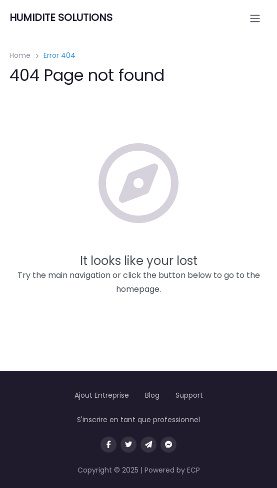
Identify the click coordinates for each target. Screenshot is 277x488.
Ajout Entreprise (101, 395)
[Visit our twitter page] (128, 445)
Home (20, 55)
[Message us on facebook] (168, 445)
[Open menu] (255, 18)
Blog (152, 395)
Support (189, 395)
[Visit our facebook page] (108, 445)
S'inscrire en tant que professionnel (138, 420)
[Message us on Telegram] (148, 445)
